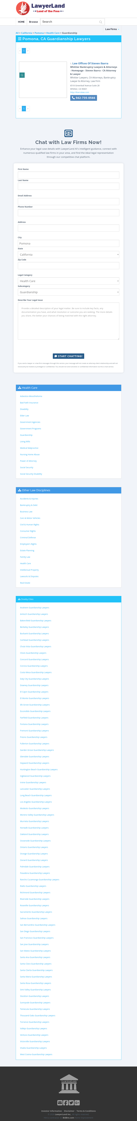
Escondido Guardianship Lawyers (35, 711)
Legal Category (25, 275)
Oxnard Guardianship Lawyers (34, 860)
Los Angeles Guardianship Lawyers (36, 801)
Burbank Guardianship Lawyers (34, 633)
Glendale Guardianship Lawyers (34, 756)
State (20, 248)
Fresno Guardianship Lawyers (33, 737)
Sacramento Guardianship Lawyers (36, 912)
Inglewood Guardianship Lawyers (35, 776)
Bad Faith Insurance (29, 402)
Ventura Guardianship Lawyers (34, 1035)
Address (22, 222)
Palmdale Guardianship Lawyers (35, 866)
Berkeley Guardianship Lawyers (34, 627)
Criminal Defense (28, 537)
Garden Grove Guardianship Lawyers (37, 750)
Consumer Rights (28, 531)
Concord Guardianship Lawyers (34, 659)
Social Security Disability (31, 474)
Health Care (53, 32)
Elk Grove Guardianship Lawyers (35, 704)
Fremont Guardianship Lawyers (34, 730)
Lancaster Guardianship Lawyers (35, 789)
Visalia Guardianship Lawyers (33, 1048)
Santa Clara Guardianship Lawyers (36, 963)
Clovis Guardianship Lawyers (33, 653)
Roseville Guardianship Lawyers (34, 905)
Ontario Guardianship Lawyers (34, 847)
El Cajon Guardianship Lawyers (34, 691)
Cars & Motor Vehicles (30, 518)
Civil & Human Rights (29, 524)
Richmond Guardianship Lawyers (35, 892)
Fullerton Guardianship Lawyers (34, 743)
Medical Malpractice (29, 448)
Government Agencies (30, 422)
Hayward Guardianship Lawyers (34, 763)
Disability (24, 409)
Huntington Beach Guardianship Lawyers (39, 769)
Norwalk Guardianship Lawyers (34, 827)
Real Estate (25, 582)
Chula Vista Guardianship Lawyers (35, 646)
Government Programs (30, 428)
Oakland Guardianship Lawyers (34, 834)
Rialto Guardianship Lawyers (33, 886)
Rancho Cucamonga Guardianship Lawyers (39, 879)
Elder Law (24, 415)
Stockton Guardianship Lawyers (34, 996)
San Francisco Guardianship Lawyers (37, 937)
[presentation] (68, 346)
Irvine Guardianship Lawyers (33, 782)
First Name (23, 169)
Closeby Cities (27, 599)
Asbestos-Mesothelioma (31, 396)
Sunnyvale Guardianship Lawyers (35, 1002)
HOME (21, 22)
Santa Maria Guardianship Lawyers (36, 976)
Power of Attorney (28, 461)
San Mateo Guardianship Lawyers (35, 950)
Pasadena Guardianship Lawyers (35, 873)
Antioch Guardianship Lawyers (34, 614)
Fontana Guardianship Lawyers (34, 724)
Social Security (26, 467)
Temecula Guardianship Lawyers (35, 1009)
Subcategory (24, 286)
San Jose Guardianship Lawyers (34, 944)
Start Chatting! (68, 356)
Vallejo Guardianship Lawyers (33, 1028)
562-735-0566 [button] (83, 98)
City (20, 237)
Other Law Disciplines (36, 490)
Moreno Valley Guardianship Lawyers (37, 814)
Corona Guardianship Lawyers (34, 666)
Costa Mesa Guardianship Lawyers (36, 672)
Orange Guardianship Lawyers (34, 853)
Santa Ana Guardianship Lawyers (35, 957)
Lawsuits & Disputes (29, 576)
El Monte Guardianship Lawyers (34, 698)
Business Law (26, 511)
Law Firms (112, 29)
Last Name (23, 180)
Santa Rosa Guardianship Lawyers (35, 983)
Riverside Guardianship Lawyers (34, 899)
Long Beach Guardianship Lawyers (36, 795)
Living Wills (25, 441)
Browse (33, 22)
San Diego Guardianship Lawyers (35, 931)
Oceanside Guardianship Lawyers (35, 840)
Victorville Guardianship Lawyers (35, 1041)
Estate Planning (27, 550)
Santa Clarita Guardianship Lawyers (36, 970)
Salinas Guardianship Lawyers (33, 918)
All (17, 32)
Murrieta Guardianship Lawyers (34, 821)
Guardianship (26, 435)
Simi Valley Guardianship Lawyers (35, 989)
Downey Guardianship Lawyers (34, 685)
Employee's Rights (28, 544)
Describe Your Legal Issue (30, 300)
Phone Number (25, 206)
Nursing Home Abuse (30, 454)
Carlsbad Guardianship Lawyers (34, 640)
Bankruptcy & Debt (28, 505)
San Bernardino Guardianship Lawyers (37, 925)
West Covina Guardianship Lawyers (36, 1054)
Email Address (25, 195)
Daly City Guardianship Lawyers (34, 678)
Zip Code (22, 259)
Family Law (25, 557)
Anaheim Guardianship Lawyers (34, 607)
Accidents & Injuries (29, 498)
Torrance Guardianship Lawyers (34, 1022)
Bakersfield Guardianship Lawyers (35, 620)
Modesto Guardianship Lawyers (34, 808)
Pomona (39, 32)
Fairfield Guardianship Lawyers (34, 717)
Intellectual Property (29, 570)
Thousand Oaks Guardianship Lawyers (37, 1015)
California (26, 32)
